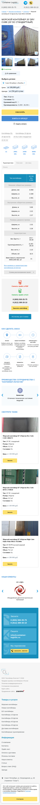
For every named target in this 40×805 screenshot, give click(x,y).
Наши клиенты (7, 759)
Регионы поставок (8, 756)
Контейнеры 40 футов (10, 721)
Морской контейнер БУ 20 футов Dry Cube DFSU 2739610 (18, 489)
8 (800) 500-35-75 (9, 7)
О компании (6, 742)
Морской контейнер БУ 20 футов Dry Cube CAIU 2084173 (18, 437)
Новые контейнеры (9, 708)
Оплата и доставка (9, 753)
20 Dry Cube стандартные (22, 137)
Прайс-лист (6, 749)
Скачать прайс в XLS (20, 295)
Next (36, 395)
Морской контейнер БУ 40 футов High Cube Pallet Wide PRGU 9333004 (18, 540)
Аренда (4, 770)
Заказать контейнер (20, 308)
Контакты (5, 746)
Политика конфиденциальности (12, 683)
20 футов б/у (6, 137)
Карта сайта (5, 689)
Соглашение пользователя (10, 686)
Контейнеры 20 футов (23, 133)
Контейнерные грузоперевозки (13, 732)
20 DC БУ (5, 140)
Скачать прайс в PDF (20, 286)
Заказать (9, 460)
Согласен (20, 799)
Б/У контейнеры (7, 711)
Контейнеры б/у (7, 133)
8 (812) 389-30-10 (31, 7)
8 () (20, 299)
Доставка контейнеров (10, 728)
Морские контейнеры (9, 704)
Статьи (4, 763)
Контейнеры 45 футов (10, 725)
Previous (3, 395)
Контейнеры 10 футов (10, 715)
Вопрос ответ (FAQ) (9, 766)
